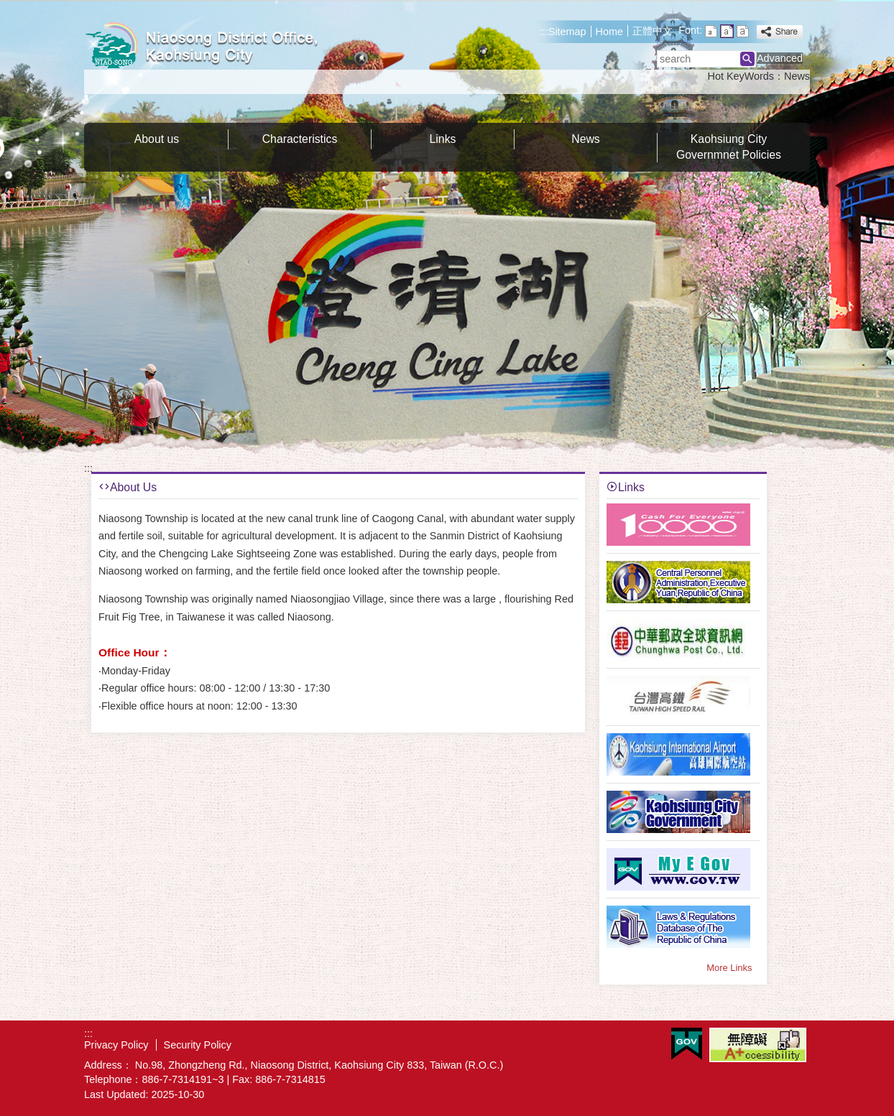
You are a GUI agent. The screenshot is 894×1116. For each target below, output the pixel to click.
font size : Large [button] (743, 31)
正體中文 (652, 31)
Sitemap (567, 31)
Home (609, 31)
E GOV (686, 1044)
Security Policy (197, 1045)
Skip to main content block (7, 7)
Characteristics (300, 139)
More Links (729, 967)
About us (156, 139)
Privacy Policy (116, 1045)
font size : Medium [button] (727, 31)
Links (443, 139)
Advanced (780, 58)
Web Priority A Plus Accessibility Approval (757, 1045)
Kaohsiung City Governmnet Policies (728, 147)
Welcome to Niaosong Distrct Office (205, 46)
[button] (747, 59)
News (797, 76)
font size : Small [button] (711, 31)
